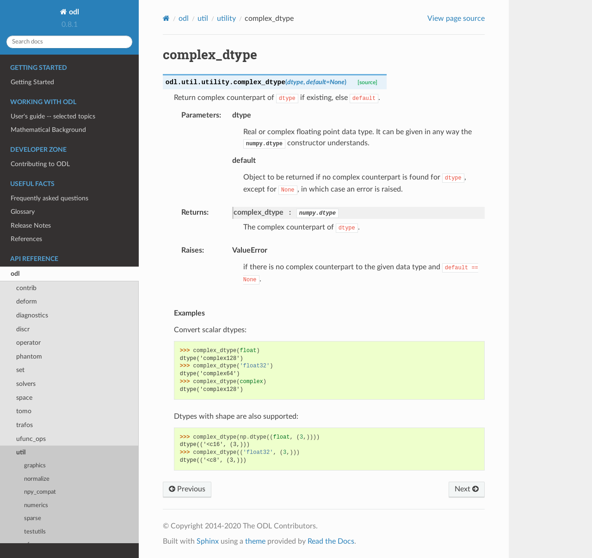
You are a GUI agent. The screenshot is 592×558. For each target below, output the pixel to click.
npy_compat (40, 492)
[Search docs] (69, 42)
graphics (35, 466)
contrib (26, 288)
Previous (187, 489)
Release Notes (31, 225)
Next (467, 489)
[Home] (166, 18)
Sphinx (208, 541)
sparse (32, 518)
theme (255, 541)
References (26, 239)
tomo (23, 411)
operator (28, 342)
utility (226, 18)
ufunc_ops (31, 438)
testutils (35, 532)
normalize (36, 479)
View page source (456, 18)
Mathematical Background (48, 129)
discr (23, 329)
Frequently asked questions (49, 198)
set (20, 369)
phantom (29, 356)
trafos (24, 425)
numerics (36, 505)
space (24, 397)
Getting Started (32, 82)
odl (73, 12)
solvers (26, 383)
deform (26, 301)
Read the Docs (331, 541)
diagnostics (32, 315)
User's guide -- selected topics (53, 116)
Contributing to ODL (40, 164)
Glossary (23, 211)
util (20, 452)
